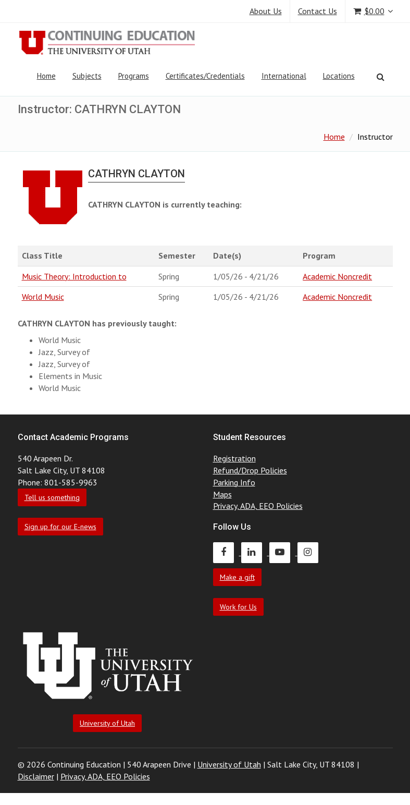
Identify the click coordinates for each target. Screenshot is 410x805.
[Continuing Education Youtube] (283, 552)
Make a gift (237, 577)
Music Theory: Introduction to (74, 276)
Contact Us (317, 11)
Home (46, 76)
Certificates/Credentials (205, 76)
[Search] (380, 77)
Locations (339, 76)
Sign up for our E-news (60, 526)
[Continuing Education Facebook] (227, 552)
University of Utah (107, 723)
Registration (234, 458)
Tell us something (52, 497)
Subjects (87, 76)
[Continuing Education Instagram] (310, 552)
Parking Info (234, 482)
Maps (222, 494)
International (284, 76)
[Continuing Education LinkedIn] (255, 552)
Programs (133, 76)
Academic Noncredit (337, 276)
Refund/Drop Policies (250, 470)
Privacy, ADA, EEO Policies (258, 506)
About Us (266, 11)
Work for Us (238, 607)
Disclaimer (36, 776)
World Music (43, 296)
